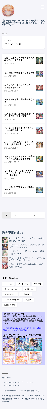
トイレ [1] (8, 284)
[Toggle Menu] (42, 6)
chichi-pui (31, 328)
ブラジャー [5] (10, 294)
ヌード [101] (23, 284)
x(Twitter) (7, 328)
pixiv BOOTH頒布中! (20, 330)
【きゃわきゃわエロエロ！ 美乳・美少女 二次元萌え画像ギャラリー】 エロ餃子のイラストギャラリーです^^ (23, 22)
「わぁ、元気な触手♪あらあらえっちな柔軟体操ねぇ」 (26, 265)
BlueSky (16, 328)
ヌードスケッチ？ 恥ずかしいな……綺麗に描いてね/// (26, 252)
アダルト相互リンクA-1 (11, 385)
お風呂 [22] (29, 289)
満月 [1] (28, 299)
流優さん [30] (9, 305)
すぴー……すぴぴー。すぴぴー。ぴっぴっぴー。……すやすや (26, 245)
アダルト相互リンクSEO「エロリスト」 (17, 382)
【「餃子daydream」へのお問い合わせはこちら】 (21, 390)
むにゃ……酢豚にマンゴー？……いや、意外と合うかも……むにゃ (27, 258)
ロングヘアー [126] (11, 299)
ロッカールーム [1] (11, 289)
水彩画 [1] (25, 294)
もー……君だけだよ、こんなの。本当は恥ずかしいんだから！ (26, 239)
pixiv (23, 328)
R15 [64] (37, 284)
